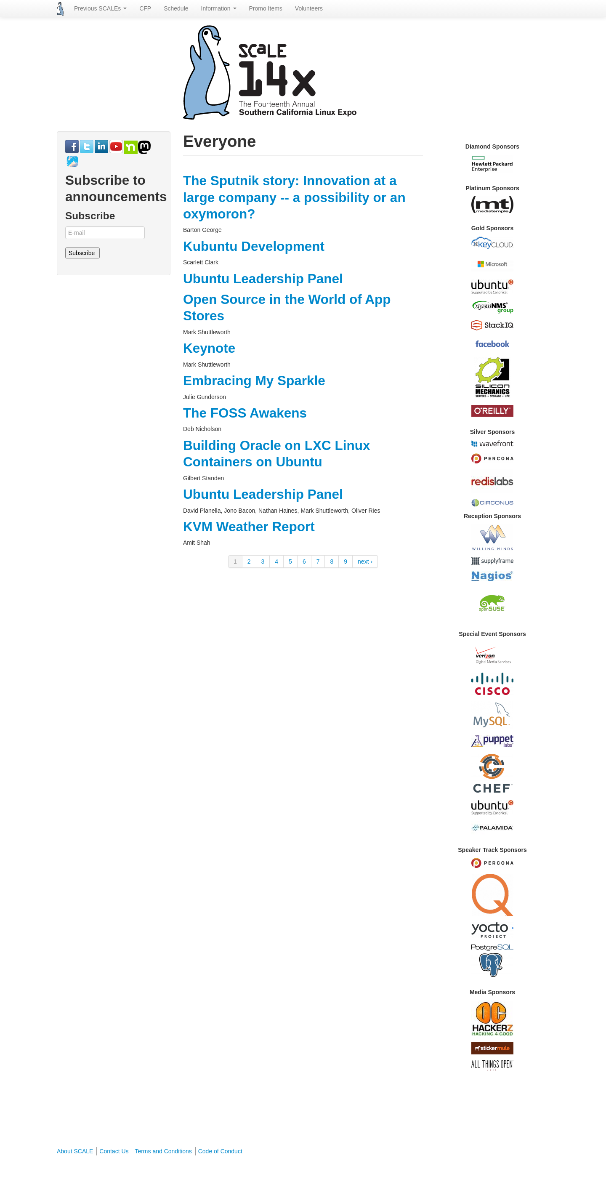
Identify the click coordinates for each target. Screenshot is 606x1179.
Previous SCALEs (100, 8)
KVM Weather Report (249, 526)
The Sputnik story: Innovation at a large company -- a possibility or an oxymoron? (294, 197)
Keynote (209, 348)
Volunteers (309, 8)
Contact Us (113, 1151)
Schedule (176, 8)
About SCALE (75, 1151)
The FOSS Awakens (245, 413)
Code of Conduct (220, 1151)
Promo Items (265, 8)
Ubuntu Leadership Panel (263, 278)
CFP (145, 8)
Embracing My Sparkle (254, 380)
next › (365, 561)
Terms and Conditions (163, 1151)
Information (219, 8)
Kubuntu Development (253, 246)
